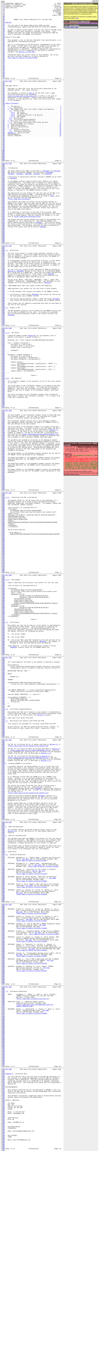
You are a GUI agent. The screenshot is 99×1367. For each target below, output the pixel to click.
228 (3, 407)
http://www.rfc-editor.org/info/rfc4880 (31, 1203)
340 (3, 606)
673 (3, 1198)
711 (3, 1264)
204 (3, 363)
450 (3, 801)
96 (3, 171)
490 (3, 871)
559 (3, 995)
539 (3, 958)
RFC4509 (28, 206)
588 (3, 1046)
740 (3, 1316)
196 (3, 349)
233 (3, 415)
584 (3, 1039)
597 (3, 1061)
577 (3, 1027)
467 (3, 831)
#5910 (72, 27)
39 (3, 70)
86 (3, 154)
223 (3, 398)
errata (68, 27)
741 (3, 1318)
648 (3, 1152)
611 (3, 1088)
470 (3, 836)
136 (3, 243)
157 (3, 279)
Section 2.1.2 (46, 894)
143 (3, 255)
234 (3, 417)
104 (3, 185)
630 (3, 1121)
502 (3, 894)
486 (3, 864)
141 (3, 251)
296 (3, 527)
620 (3, 1103)
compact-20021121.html (24, 1194)
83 (3, 148)
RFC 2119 (42, 1034)
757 (3, 1346)
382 (3, 679)
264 (3, 470)
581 (3, 1034)
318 (3, 566)
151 (3, 269)
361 (3, 642)
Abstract (8, 26)
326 (3, 580)
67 (3, 120)
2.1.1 (13, 133)
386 (3, 688)
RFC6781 (13, 211)
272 (3, 484)
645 (3, 1147)
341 (3, 608)
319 (3, 567)
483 (3, 859)
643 (3, 1144)
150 (3, 267)
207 (3, 368)
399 (3, 711)
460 (3, 819)
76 (3, 136)
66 (3, 119)
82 (3, 147)
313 (3, 557)
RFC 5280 (32, 1126)
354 (3, 630)
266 (3, 473)
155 (3, 276)
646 (3, 1149)
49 (3, 87)
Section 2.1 (53, 883)
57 (3, 103)
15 (3, 28)
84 (3, 150)
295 (3, 525)
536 (3, 953)
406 (3, 723)
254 (3, 452)
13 (3, 24)
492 (3, 875)
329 (3, 587)
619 (3, 1102)
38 (3, 68)
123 (3, 220)
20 (3, 37)
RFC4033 (50, 204)
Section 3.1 (53, 510)
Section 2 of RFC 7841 (27, 61)
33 (3, 59)
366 (3, 651)
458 (3, 815)
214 (3, 381)
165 (3, 295)
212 (3, 377)
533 (3, 948)
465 (3, 828)
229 (3, 408)
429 (3, 763)
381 (3, 677)
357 (3, 635)
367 (3, 653)
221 (3, 395)
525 (3, 934)
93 (3, 166)
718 (3, 1278)
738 (3, 1313)
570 (3, 1014)
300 (3, 534)
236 (3, 421)
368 (3, 655)
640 (3, 1138)
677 (3, 1205)
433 (3, 770)
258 (3, 459)
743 (3, 1322)
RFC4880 (41, 944)
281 (3, 501)
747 (3, 1329)
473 (3, 841)
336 (3, 599)
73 (3, 131)
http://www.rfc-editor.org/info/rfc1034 (31, 1021)
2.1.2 (13, 134)
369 (3, 656)
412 (3, 733)
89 (3, 159)
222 (3, 396)
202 (3, 360)
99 (3, 176)
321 (3, 571)
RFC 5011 (38, 1107)
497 (3, 885)
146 (3, 260)
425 (3, 756)
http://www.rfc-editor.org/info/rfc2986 (31, 1046)
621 (3, 1105)
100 (3, 178)
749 (3, 1332)
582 (3, 1035)
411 (3, 731)
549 (3, 978)
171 (3, 305)
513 (3, 913)
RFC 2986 (52, 1042)
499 (3, 889)
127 (3, 227)
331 (3, 590)
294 (3, 524)
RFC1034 (46, 202)
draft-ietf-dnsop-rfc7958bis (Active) (87, 23)
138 (3, 246)
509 (3, 906)
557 (3, 992)
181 (3, 323)
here (77, 18)
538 (3, 957)
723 (3, 1287)
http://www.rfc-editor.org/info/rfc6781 (31, 1152)
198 (3, 353)
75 (3, 134)
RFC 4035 (29, 1091)
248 (3, 442)
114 (3, 204)
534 (3, 950)
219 (3, 391)
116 (3, 208)
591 (3, 1051)
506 (3, 901)
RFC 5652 (19, 1133)
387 (3, 690)
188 (3, 335)
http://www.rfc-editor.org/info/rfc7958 (22, 68)
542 (3, 964)
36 (3, 65)
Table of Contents (12, 122)
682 (3, 1213)
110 (3, 197)
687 (3, 1222)
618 (3, 1100)
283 (3, 505)
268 (3, 477)
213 (3, 379)
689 (3, 1226)
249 (3, 443)
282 (3, 503)
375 (3, 667)
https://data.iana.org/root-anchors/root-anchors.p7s (28, 941)
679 (3, 1208)
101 (3, 180)
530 (3, 943)
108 (3, 194)
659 (3, 1173)
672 (3, 1196)
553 (3, 985)
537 (3, 955)
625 (3, 1112)
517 (3, 920)
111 (3, 199)
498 (3, 887)
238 (3, 424)
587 (3, 1044)
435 (3, 773)
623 (3, 1109)
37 (3, 66)
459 (3, 817)
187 (3, 333)
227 (3, 405)
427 (3, 759)
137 (3, 244)
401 (3, 714)
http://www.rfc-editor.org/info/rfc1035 (43, 1028)
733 (3, 1304)
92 (3, 164)
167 (3, 298)
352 (3, 627)
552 (3, 983)
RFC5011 (39, 264)
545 (3, 969)
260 (3, 463)
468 (3, 833)
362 (3, 644)
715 (3, 1273)
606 (3, 1079)
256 (3, 456)
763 (3, 1357)
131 (3, 234)
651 (3, 1157)
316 (3, 562)
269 (3, 478)
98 (3, 175)
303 (3, 539)
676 (3, 1203)
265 (3, 471)
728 (3, 1295)
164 (3, 293)
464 (3, 826)
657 (3, 1168)
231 (3, 412)
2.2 (10, 140)
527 (3, 938)
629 (3, 1119)
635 (3, 1130)
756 (3, 1344)
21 (3, 38)
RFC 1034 (25, 1020)
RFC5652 (38, 936)
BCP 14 (34, 1034)
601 (3, 1068)
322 (3, 573)
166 (3, 297)
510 (3, 908)
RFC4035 (19, 206)
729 (3, 1297)
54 (3, 98)
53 (3, 96)
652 (3, 1159)
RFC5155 (36, 206)
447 (3, 796)
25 (3, 45)
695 (3, 1236)
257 (3, 457)
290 (3, 517)
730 (3, 1299)
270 (3, 480)
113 (3, 202)
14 (3, 26)
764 (3, 1358)
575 (3, 1023)
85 (3, 152)
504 (3, 897)
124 (3, 222)
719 (3, 1280)
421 (3, 749)
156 (3, 278)
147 (3, 262)
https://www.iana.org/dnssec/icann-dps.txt (33, 1185)
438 (3, 780)
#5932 (76, 27)
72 (3, 129)
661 (3, 1177)
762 (3, 1355)
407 (3, 724)
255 (3, 454)
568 (3, 1011)
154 (3, 274)
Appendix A (11, 157)
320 (3, 569)
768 (3, 1365)
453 (3, 807)
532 (3, 946)
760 (3, 1351)
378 (3, 672)
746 (3, 1327)
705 (3, 1254)
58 (3, 105)
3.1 (10, 145)
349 (3, 621)
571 (3, 1016)
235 (3, 419)
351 (3, 625)
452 (3, 805)
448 (3, 798)
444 (3, 791)
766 (3, 1362)
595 (3, 1058)
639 (3, 1137)
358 (3, 637)
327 (3, 581)
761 (3, 1353)
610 (3, 1086)
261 (3, 464)
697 (3, 1240)
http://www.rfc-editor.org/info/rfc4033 (31, 1061)
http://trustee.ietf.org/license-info (22, 113)
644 (3, 1145)
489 (3, 869)
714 (3, 1271)
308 (3, 548)
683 (3, 1215)
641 (3, 1140)
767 (3, 1364)
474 (3, 843)
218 (3, 389)
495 (3, 882)
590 (3, 1049)
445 (3, 793)
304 (3, 541)
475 (3, 845)
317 (3, 564)
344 (3, 613)
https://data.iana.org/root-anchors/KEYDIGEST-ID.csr (28, 899)
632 (3, 1124)
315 (3, 560)
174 (3, 311)
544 (3, 967)
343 (3, 611)
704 (3, 1252)
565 (3, 1006)
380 (3, 676)
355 (3, 632)
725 (3, 1290)
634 (3, 1128)
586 (3, 1042)
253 (3, 450)
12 (3, 23)
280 (3, 499)
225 (3, 401)
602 (3, 1070)
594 (3, 1056)
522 (3, 929)
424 (3, 754)
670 (3, 1192)
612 (3, 1089)
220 (3, 393)
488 (3, 868)
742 (3, 1320)
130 (3, 232)
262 (3, 466)
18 (3, 33)
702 (3, 1248)
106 (3, 188)
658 (3, 1171)
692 (3, 1231)
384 (3, 684)
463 (3, 824)
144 (3, 257)
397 (3, 707)
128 (3, 229)
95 (3, 169)
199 (3, 354)
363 (3, 646)
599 (3, 1065)
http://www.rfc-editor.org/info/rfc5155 (31, 1117)
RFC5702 (48, 206)
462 (3, 822)
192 (3, 342)
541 (3, 962)
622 (3, 1107)
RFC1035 (57, 202)
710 (3, 1262)
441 (3, 786)
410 (3, 730)
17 (3, 31)
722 (3, 1285)
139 (3, 248)
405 (3, 721)
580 (3, 1032)
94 (3, 168)
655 (3, 1164)
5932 (95, 526)
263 (3, 468)
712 (3, 1266)
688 (3, 1224)
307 (3, 546)
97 (3, 173)
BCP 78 (31, 110)
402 (3, 716)
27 (3, 49)
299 (3, 532)
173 (3, 309)
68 (3, 122)
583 (3, 1037)
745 (3, 1325)
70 (3, 126)
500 (3, 890)
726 (3, 1292)
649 (3, 1154)
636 (3, 1131)
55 (3, 99)
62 (3, 112)
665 (3, 1184)
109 (3, 195)
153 (3, 272)
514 (3, 915)
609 (3, 1084)
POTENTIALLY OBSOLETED (79, 22)
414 (3, 737)
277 (3, 494)
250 (3, 445)
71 (3, 127)
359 (3, 639)
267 (3, 475)
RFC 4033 (19, 1060)
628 (3, 1117)
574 (3, 1021)
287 (3, 511)
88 (3, 157)
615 (3, 1095)
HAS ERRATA (74, 25)
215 (3, 382)
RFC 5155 (29, 1116)
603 (3, 1074)
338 (3, 602)
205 (3, 365)
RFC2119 (47, 335)
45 (3, 80)
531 (3, 944)
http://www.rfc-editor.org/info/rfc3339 (31, 1053)
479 (3, 852)
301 (3, 536)
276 (3, 492)
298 (3, 531)
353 (3, 628)
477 (3, 848)
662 (3, 1178)
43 (3, 77)
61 (3, 110)
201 (3, 358)
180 (3, 321)
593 (3, 1054)
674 (3, 1199)
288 (3, 513)
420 (3, 747)
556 (3, 990)
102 (3, 181)
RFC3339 (43, 761)
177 (3, 316)
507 (3, 903)
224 (3, 400)
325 (3, 578)
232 (3, 414)
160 (3, 285)
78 (3, 140)
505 (3, 899)
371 (3, 660)
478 (3, 850)
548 (3, 976)
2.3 (10, 141)
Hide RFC (95, 1)
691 (3, 1229)
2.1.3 (13, 136)
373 (3, 663)
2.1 (10, 131)
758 (3, 1348)
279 (3, 498)
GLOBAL (66, 21)
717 (3, 1276)
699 (3, 1243)
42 (3, 75)
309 (3, 550)
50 (3, 89)
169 (3, 302)
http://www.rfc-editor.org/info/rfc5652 (31, 1135)
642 (3, 1142)
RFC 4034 (19, 1082)
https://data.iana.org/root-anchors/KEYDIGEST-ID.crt (30, 890)
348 (3, 620)
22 (3, 40)
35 (3, 63)
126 (3, 225)
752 (3, 1337)
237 (3, 422)
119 (3, 213)
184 (3, 328)
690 (3, 1227)
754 (3, 1341)
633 (3, 1126)
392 (3, 698)
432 (3, 768)
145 (3, 258)
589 (3, 1047)
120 (3, 215)
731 (3, 1301)
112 (3, 201)
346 (3, 616)
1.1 (10, 127)
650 (3, 1156)
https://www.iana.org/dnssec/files (27, 257)
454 (3, 808)
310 (3, 552)
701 (3, 1247)
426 (3, 758)
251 (3, 447)
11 (3, 21)
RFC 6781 (46, 1149)
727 (3, 1294)
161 (3, 286)
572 (3, 1018)
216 (3, 384)
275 (3, 491)
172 (3, 307)
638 (3, 1135)
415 (3, 738)
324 (3, 576)
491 (3, 873)
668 (3, 1189)
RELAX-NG (32, 398)
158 (3, 281)
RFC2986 (56, 354)
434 (3, 772)
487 (3, 866)
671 (3, 1194)
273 (3, 487)
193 (3, 344)
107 (3, 190)
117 (3, 209)
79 (3, 141)
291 (3, 518)
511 (3, 910)
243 (3, 433)
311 (3, 553)
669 (3, 1191)
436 (3, 775)
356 (3, 634)
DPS (52, 232)
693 (3, 1233)
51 (3, 91)
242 (3, 431)
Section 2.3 (46, 897)
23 (3, 42)
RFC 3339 (29, 1051)
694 (3, 1234)
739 (3, 1315)
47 (3, 84)
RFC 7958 (8, 96)
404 (3, 719)
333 (3, 594)
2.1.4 (13, 138)
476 (3, 847)
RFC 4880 (46, 1199)
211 (3, 375)
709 (3, 1261)
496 (3, 883)
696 (3, 1238)
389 (3, 693)
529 (3, 941)
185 (3, 330)
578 (3, 1028)
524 (3, 932)
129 (3, 230)
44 (3, 78)
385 (3, 686)
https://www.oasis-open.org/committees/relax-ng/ (35, 1192)
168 (3, 300)
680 (3, 1210)
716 (3, 1274)
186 (3, 332)
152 (3, 271)
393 (3, 700)
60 (3, 108)
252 (3, 449)
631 (3, 1123)
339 (3, 604)
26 (3, 47)
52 (3, 92)
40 (3, 72)
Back (2, 1)
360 (3, 641)
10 (3, 19)
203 (3, 361)
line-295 (66, 525)
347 (3, 618)
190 (3, 339)
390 (3, 695)
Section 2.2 (41, 848)
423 (3, 752)
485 (3, 862)
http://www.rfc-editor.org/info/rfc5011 (44, 1109)
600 (3, 1067)
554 (3, 986)
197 (3, 351)
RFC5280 (35, 349)
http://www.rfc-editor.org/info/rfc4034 (31, 1084)
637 (3, 1133)
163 (3, 291)
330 (3, 588)
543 (3, 965)
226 (3, 403)
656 (3, 1166)
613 (3, 1091)
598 (3, 1063)
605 (3, 1077)
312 (3, 555)
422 (3, 751)
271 (3, 482)
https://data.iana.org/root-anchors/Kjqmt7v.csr (40, 515)
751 (3, 1336)
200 (3, 356)
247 (3, 440)
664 (3, 1182)
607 (3, 1081)
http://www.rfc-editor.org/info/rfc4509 (31, 1102)
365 (3, 649)
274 (3, 489)
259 (3, 461)
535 (3, 951)
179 (3, 319)
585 (3, 1041)
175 (3, 312)
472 (3, 840)
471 (3, 838)
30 (3, 54)
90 (3, 161)
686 (3, 1220)
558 (3, 993)
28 (3, 51)
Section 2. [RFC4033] (16, 321)
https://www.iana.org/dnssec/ (19, 236)
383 (3, 683)
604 (3, 1075)
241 (3, 429)
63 (3, 113)
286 (3, 510)
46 (3, 82)
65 (3, 117)
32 (3, 58)
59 (3, 106)
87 (3, 155)
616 (3, 1096)
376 (3, 669)
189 (3, 337)
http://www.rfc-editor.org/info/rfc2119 (31, 1037)
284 (3, 506)
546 (3, 971)
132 (3, 236)
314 (3, 559)
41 (3, 73)
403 (3, 718)
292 (3, 520)
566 (3, 1007)
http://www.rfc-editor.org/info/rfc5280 (31, 1128)
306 (3, 545)
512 (3, 911)
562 (3, 1000)
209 (3, 372)
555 (3, 988)
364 (3, 648)
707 (3, 1257)
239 (3, 426)
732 (3, 1302)
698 (3, 1241)
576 (3, 1025)
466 (3, 829)
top (64, 3)
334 (3, 595)
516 (3, 918)
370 (3, 658)
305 (3, 543)
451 (3, 803)
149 (3, 265)
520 (3, 925)
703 (3, 1250)
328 (3, 585)
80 (3, 143)
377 (3, 670)
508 (3, 904)
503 (3, 896)
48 (3, 85)
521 (3, 927)
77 (3, 138)
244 (3, 435)
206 (3, 367)
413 (3, 735)
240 (3, 428)
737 (3, 1311)
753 (3, 1339)
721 (3, 1283)
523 (3, 931)
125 (3, 223)
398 (3, 709)
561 (3, 999)
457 (3, 814)
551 (3, 981)
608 (3, 1082)
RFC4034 (11, 206)
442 (3, 787)
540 (3, 960)
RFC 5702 (50, 1140)
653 (3, 1161)
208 (3, 370)
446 (3, 794)
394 (3, 702)
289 (3, 515)
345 (3, 614)
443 (3, 789)
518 (3, 922)
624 (3, 1110)
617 (3, 1098)
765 (3, 1360)
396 (3, 705)
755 (3, 1343)
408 (3, 726)
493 (3, 878)
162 (3, 288)
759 (3, 1350)
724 (3, 1288)
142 (3, 253)
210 (3, 374)
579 (3, 1030)
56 (3, 101)
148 (3, 264)
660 (3, 1175)
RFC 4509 (42, 1098)
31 (3, 56)
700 (3, 1245)
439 (3, 782)
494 (3, 880)
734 (3, 1306)
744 (3, 1323)
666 (3, 1185)
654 (3, 1163)
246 (3, 438)
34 (3, 61)
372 (3, 662)
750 (3, 1334)
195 (3, 347)
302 (3, 538)
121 (3, 216)
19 (3, 35)
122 (3, 218)
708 (3, 1259)
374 (3, 665)
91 (3, 162)
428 (3, 761)
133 (3, 237)
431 (3, 766)
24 (3, 44)
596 (3, 1060)
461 (3, 821)
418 (3, 744)
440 (3, 784)
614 (3, 1093)
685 (3, 1219)
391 (3, 697)
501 (3, 892)
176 (3, 314)
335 (3, 597)
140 (3, 250)
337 (3, 601)
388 (3, 691)
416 (3, 740)
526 (3, 936)
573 (3, 1020)
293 (3, 522)
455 (3, 810)
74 (3, 133)
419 (3, 745)
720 (3, 1281)
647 (3, 1151)
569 (3, 1013)
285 (3, 508)
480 (3, 854)
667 (3, 1187)
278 (3, 496)
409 (3, 728)
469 (3, 834)
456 (3, 812)
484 (3, 861)
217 (3, 386)
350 (3, 623)
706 (3, 1255)
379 (3, 674)
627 (3, 1116)
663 (3, 1180)
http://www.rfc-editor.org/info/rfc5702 (31, 1144)
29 (3, 52)
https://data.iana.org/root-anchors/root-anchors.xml (28, 885)
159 (3, 283)
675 (3, 1201)
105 (3, 187)
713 (3, 1269)
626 (3, 1114)
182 (3, 325)
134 (3, 239)
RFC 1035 (38, 1027)
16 (3, 30)
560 (3, 997)
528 (3, 939)
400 (3, 712)
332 (3, 592)
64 (3, 115)
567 (3, 1009)
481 (3, 855)
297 (3, 529)
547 (3, 972)
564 (3, 1004)
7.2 (10, 155)
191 (3, 340)
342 (3, 609)
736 (3, 1309)
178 (3, 318)
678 (3, 1206)
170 (3, 304)
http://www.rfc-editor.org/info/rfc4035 (31, 1093)
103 (3, 183)
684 (3, 1217)
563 (3, 1002)
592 (3, 1053)
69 (3, 124)
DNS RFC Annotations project (82, 4)
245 (3, 436)
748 (3, 1330)
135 (3, 241)
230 (3, 410)
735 (3, 1308)
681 (3, 1212)
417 (3, 742)
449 (3, 800)
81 (3, 145)
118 (3, 211)
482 (3, 857)
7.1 (10, 154)
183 (3, 326)
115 (3, 206)
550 (3, 979)
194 (3, 346)
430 (3, 765)
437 (3, 777)
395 (3, 704)
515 (3, 917)
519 (3, 924)
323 (3, 574)
